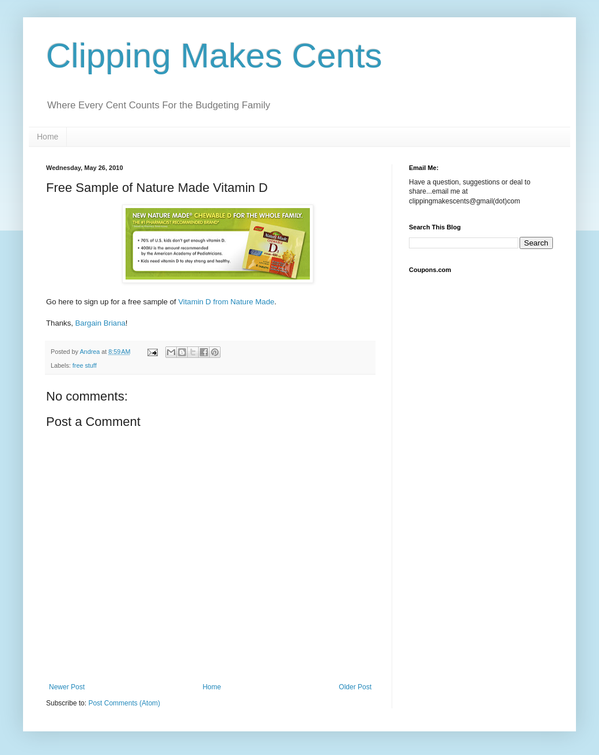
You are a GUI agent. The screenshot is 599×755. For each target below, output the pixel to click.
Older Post (355, 687)
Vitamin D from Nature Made (226, 301)
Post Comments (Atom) (124, 703)
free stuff (85, 365)
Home (47, 136)
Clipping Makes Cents (214, 55)
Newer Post (67, 687)
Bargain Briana (100, 323)
